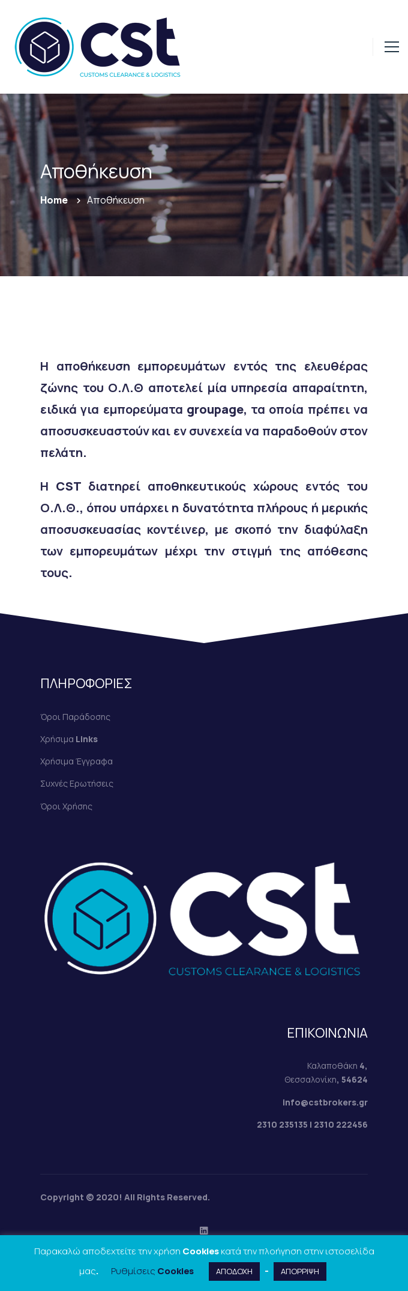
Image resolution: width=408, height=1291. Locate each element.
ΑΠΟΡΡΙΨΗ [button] (300, 1271)
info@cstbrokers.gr (325, 1102)
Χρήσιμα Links (69, 739)
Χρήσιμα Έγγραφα (76, 761)
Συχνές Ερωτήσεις (76, 783)
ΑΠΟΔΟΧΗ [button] (234, 1271)
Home (54, 200)
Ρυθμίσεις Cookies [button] (152, 1271)
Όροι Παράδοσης (75, 716)
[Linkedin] (204, 1230)
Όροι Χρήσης (66, 806)
